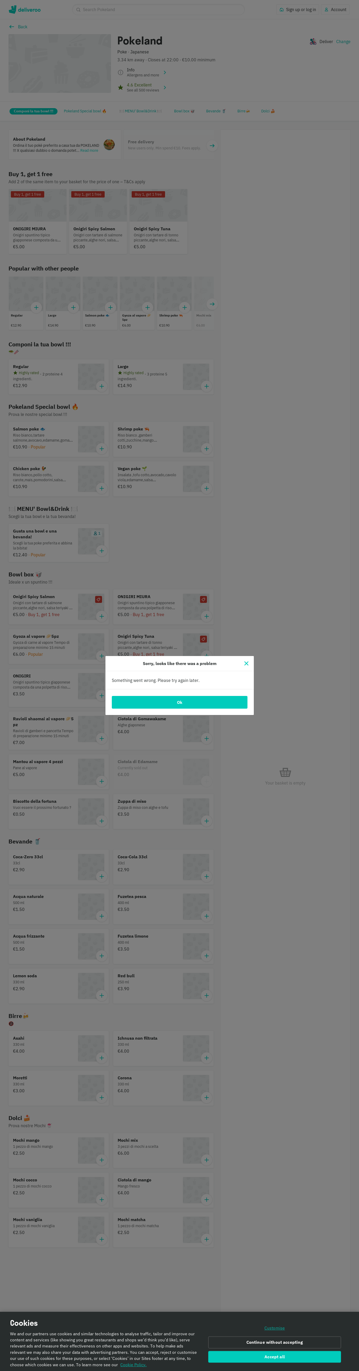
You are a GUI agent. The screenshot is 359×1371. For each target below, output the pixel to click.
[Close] (246, 663)
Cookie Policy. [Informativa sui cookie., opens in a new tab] (133, 1364)
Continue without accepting (274, 1342)
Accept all (274, 1356)
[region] (179, 1341)
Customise (274, 1328)
